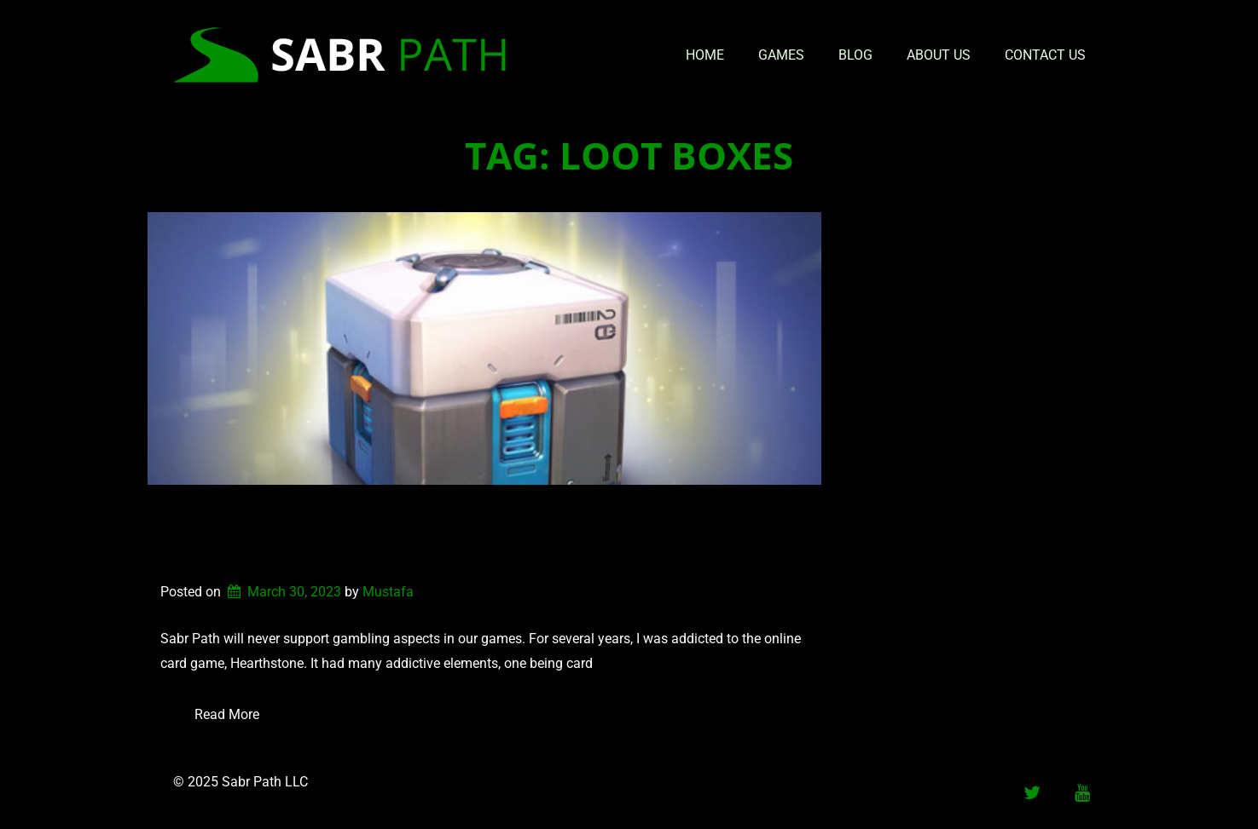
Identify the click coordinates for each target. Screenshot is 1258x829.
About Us (939, 55)
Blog (855, 55)
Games (781, 55)
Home (705, 55)
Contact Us (1045, 55)
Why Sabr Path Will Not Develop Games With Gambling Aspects (436, 534)
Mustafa (388, 592)
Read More (226, 714)
